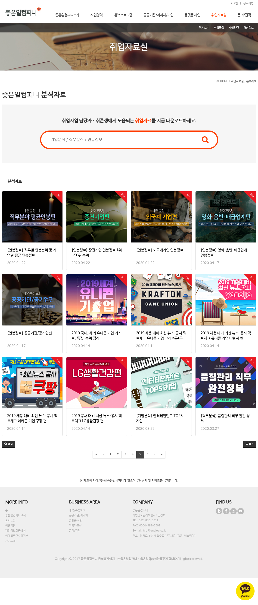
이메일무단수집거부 (16, 536)
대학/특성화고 (77, 510)
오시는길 (10, 520)
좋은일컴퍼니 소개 (15, 515)
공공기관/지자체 (78, 515)
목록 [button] (250, 444)
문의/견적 (74, 530)
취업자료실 (75, 525)
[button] (8, 444)
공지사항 (248, 3)
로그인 (234, 3)
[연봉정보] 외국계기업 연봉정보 (159, 250)
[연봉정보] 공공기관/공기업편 (29, 333)
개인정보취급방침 (15, 530)
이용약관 (10, 525)
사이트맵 (10, 541)
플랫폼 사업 (75, 520)
